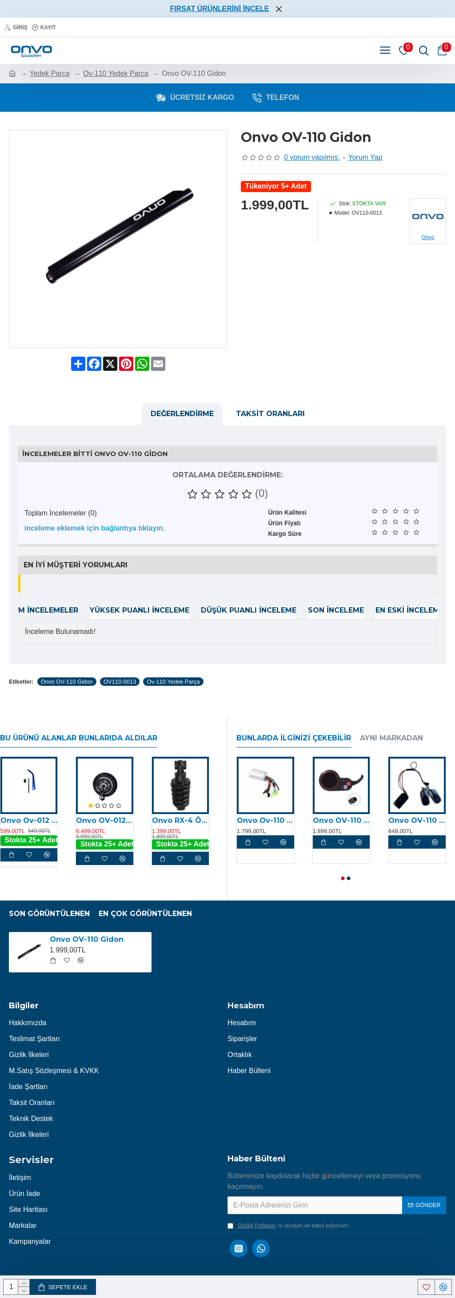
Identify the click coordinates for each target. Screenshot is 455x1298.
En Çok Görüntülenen (145, 913)
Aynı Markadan (391, 738)
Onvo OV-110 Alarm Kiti (417, 820)
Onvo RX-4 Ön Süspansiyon (180, 820)
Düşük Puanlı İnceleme (248, 610)
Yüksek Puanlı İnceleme (139, 610)
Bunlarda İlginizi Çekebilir (293, 738)
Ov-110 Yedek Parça (115, 73)
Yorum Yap (365, 157)
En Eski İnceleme (409, 610)
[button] (343, 878)
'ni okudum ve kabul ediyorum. (288, 1226)
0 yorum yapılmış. (312, 157)
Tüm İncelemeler (43, 610)
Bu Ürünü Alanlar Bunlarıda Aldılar (78, 738)
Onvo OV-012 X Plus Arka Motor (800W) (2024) (104, 820)
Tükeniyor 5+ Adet (276, 186)
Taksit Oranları (270, 413)
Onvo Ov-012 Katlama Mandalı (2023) (28, 820)
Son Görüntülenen (49, 913)
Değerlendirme (182, 413)
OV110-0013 (120, 681)
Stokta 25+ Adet (31, 840)
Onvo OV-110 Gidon (67, 681)
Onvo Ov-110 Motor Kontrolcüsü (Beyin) (265, 820)
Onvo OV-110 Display (341, 820)
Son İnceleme (336, 610)
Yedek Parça (49, 73)
